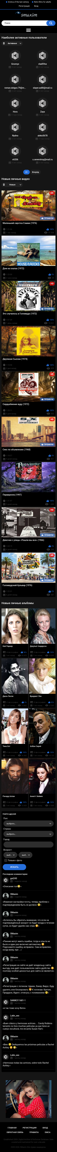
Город (6, 839)
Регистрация (24, 6)
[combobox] (28, 824)
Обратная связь (15, 1132)
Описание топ (12, 886)
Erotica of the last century (18, 2)
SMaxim (14, 894)
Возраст (7, 850)
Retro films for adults (42, 2)
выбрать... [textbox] (11, 823)
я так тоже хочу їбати (14, 1008)
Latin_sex (14, 1015)
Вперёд (35, 172)
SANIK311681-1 (18, 1000)
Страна (7, 829)
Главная (12, 1128)
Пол (5, 818)
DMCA (47, 1132)
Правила (34, 1132)
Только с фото (15, 860)
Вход (36, 6)
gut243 (13, 878)
